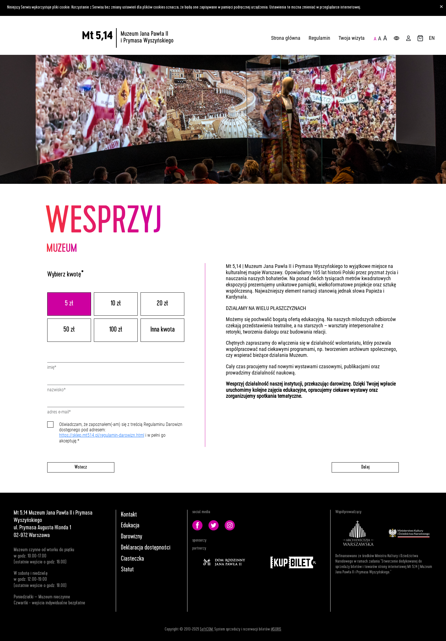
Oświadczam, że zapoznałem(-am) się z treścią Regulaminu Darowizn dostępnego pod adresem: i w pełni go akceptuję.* (120, 433)
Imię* (51, 367)
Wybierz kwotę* (65, 275)
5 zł (69, 304)
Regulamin (319, 38)
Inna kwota (162, 330)
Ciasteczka (132, 559)
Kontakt (129, 515)
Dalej (365, 467)
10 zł (116, 304)
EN (432, 38)
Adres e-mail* (59, 412)
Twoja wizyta (351, 38)
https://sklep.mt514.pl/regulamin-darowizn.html (101, 435)
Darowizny (131, 537)
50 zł (69, 330)
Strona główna (285, 38)
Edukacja (130, 526)
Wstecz (81, 467)
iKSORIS (276, 629)
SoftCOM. (207, 629)
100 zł (115, 330)
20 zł (162, 304)
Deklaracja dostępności (145, 548)
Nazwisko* (56, 390)
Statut (127, 570)
